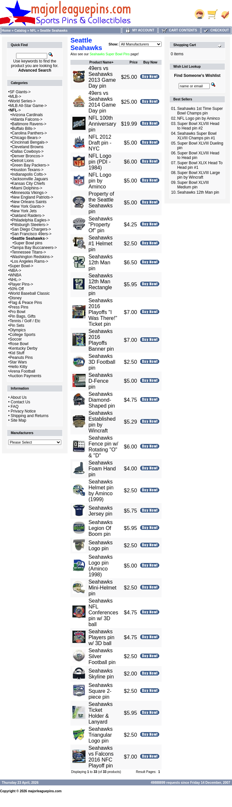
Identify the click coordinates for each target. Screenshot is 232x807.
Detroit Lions (23, 160)
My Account (139, 30)
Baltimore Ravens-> (29, 124)
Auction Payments (25, 376)
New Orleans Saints (29, 202)
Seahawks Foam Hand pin (102, 468)
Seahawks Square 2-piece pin (100, 691)
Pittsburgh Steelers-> (30, 224)
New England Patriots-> (32, 197)
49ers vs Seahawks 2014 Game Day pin (102, 102)
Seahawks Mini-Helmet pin (102, 587)
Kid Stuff (17, 353)
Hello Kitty (18, 366)
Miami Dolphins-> (27, 188)
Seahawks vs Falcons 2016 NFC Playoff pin (100, 756)
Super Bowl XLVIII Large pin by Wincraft (198, 175)
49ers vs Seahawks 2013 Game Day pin (102, 77)
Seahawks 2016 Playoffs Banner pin (101, 340)
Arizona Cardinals (27, 115)
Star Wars (18, 362)
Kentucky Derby (23, 348)
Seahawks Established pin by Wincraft (102, 421)
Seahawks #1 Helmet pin (100, 243)
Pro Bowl (17, 311)
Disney (16, 298)
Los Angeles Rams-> (30, 261)
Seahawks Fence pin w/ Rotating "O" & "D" (103, 446)
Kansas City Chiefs (28, 183)
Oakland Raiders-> (28, 215)
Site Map (18, 420)
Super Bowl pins (28, 243)
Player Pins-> (21, 284)
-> (15, 110)
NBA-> (15, 270)
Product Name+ (101, 62)
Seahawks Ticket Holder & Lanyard (100, 713)
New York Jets (24, 211)
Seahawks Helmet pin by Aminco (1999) (100, 490)
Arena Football (22, 371)
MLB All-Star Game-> (28, 105)
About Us (18, 397)
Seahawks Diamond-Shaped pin (101, 400)
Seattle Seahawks (54, 30)
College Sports (22, 334)
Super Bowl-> (21, 266)
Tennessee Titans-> (29, 252)
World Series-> (22, 101)
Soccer (16, 339)
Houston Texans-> (28, 169)
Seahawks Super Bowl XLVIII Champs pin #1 (197, 135)
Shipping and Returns (29, 415)
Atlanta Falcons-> (27, 119)
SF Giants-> (20, 92)
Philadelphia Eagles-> (31, 220)
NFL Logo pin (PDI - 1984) (99, 161)
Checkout (216, 30)
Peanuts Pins (21, 357)
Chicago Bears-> (26, 137)
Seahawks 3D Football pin (101, 362)
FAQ (15, 406)
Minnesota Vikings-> (29, 192)
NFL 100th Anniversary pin (102, 123)
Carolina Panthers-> (29, 133)
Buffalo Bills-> (24, 128)
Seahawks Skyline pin (101, 673)
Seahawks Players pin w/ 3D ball (101, 637)
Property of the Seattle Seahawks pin (101, 202)
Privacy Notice (23, 411)
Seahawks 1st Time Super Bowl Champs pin (200, 110)
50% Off (17, 289)
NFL (33, 30)
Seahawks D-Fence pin (100, 381)
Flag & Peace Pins (26, 302)
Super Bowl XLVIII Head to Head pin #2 (198, 126)
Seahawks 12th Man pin (100, 262)
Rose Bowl (19, 344)
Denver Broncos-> (28, 156)
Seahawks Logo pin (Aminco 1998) (100, 565)
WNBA (15, 275)
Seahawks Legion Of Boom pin (100, 528)
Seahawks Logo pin (100, 545)
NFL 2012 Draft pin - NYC (99, 142)
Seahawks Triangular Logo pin (100, 735)
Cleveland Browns (28, 147)
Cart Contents (179, 30)
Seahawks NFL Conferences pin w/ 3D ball (103, 612)
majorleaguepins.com (45, 791)
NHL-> (15, 279)
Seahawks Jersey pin (100, 511)
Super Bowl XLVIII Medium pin (193, 184)
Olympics (18, 330)
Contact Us (20, 402)
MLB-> (15, 96)
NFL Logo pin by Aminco (99, 180)
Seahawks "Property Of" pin (100, 224)
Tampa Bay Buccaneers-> (34, 247)
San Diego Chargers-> (31, 229)
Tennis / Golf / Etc (25, 321)
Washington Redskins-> (32, 256)
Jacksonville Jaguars (30, 179)
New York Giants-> (28, 206)
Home (6, 30)
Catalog (20, 30)
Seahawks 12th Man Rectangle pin (100, 284)
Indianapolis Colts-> (29, 174)
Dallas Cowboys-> (28, 151)
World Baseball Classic (30, 293)
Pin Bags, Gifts (22, 316)
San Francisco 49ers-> (31, 234)
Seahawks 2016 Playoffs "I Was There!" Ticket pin (102, 312)
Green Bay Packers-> (30, 165)
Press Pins (19, 307)
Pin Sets (17, 325)
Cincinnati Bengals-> (30, 142)
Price (133, 62)
